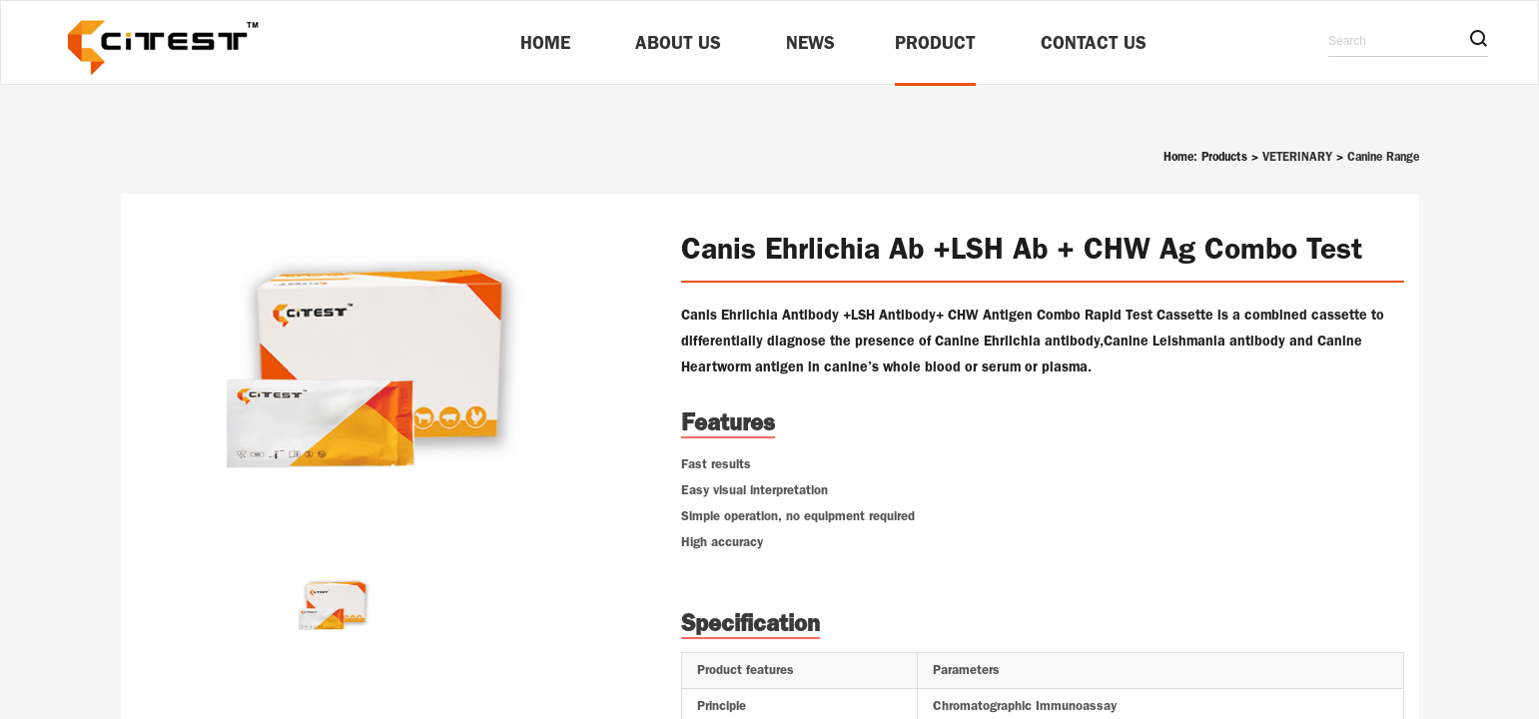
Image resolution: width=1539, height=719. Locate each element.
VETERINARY (1297, 157)
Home (545, 43)
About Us (678, 43)
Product (935, 43)
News (810, 43)
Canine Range (1383, 157)
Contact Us (1094, 43)
